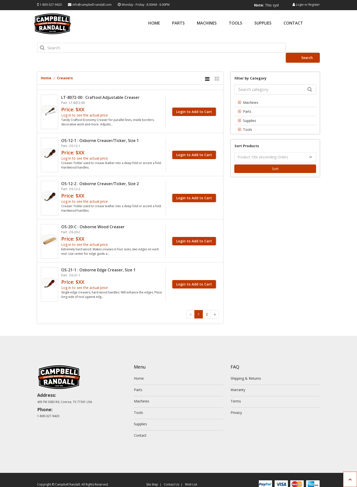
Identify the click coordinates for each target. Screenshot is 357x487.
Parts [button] (247, 101)
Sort (275, 158)
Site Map (152, 474)
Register (314, 4)
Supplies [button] (249, 111)
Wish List (191, 474)
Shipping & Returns (246, 368)
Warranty (238, 379)
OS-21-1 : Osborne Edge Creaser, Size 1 (98, 260)
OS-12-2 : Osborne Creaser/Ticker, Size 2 (100, 173)
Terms (236, 391)
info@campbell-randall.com (92, 4)
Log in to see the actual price (84, 105)
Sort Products (247, 136)
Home (154, 23)
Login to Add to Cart (194, 101)
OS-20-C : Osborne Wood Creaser (93, 217)
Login (300, 4)
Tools (235, 23)
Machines (207, 23)
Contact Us (171, 474)
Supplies (262, 23)
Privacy (236, 402)
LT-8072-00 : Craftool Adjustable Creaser (100, 87)
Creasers (65, 68)
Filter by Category (251, 68)
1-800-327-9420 (51, 4)
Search (304, 47)
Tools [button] (247, 119)
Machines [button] (250, 92)
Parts (178, 23)
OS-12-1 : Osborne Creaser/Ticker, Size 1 (100, 130)
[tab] (275, 92)
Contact (293, 23)
